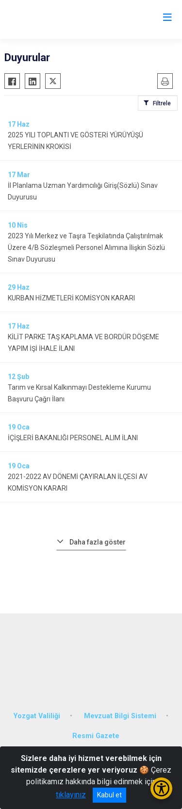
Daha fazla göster (97, 542)
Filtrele (162, 103)
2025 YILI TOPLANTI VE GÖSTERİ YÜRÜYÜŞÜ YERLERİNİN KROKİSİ (75, 140)
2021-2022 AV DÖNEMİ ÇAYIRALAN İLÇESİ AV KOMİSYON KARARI (78, 482)
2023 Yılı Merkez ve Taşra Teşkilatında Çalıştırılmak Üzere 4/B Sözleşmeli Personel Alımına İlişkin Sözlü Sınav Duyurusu (86, 247)
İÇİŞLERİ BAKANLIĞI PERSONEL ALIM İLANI (73, 438)
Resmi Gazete (95, 736)
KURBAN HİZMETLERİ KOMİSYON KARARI (71, 298)
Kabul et (109, 795)
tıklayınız (71, 794)
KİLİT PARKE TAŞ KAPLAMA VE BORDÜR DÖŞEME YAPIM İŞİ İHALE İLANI (83, 342)
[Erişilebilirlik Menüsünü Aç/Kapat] (161, 788)
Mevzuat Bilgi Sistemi (120, 716)
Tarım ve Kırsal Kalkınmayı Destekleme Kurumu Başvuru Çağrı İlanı (79, 393)
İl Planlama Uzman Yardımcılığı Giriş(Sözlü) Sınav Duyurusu (83, 191)
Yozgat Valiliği (37, 716)
